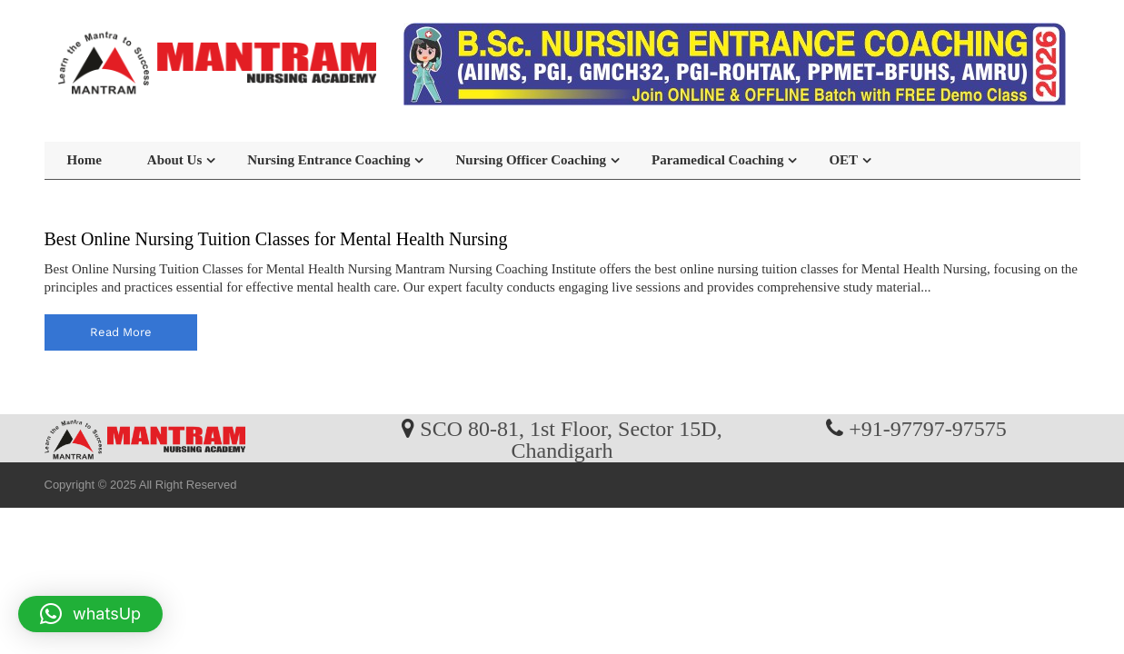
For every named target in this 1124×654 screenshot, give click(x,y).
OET (843, 160)
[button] (90, 614)
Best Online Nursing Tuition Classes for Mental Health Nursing (276, 239)
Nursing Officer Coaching (530, 160)
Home (84, 160)
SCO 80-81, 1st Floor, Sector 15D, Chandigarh (570, 439)
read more (121, 332)
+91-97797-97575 (928, 428)
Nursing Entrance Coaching (328, 160)
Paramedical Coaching (717, 160)
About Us (174, 160)
